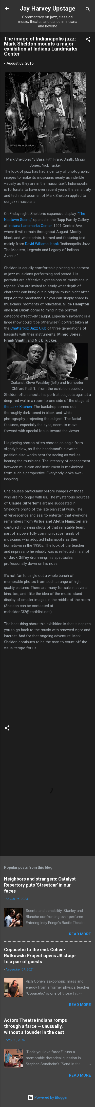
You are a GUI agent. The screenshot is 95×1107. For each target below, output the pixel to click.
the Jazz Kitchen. (19, 406)
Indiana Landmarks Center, (30, 225)
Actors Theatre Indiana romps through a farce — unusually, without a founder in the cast (35, 1026)
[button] (88, 40)
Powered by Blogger (47, 1097)
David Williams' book (42, 244)
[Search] (88, 10)
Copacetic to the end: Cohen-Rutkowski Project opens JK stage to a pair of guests (39, 955)
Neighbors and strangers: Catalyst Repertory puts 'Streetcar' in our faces (40, 885)
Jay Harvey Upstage (47, 8)
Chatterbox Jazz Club (28, 328)
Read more (80, 934)
